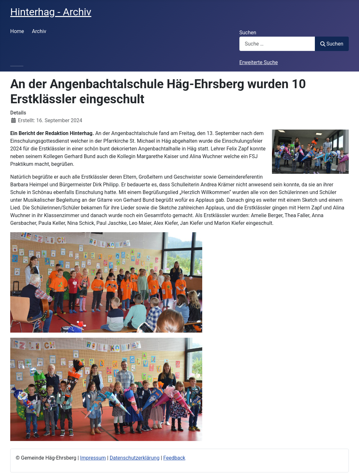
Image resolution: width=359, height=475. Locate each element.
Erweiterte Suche (258, 62)
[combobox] (277, 44)
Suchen (247, 33)
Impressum (93, 458)
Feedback (174, 458)
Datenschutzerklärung (135, 458)
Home (17, 31)
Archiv (39, 31)
